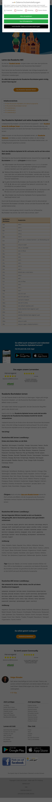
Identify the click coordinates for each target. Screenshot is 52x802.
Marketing (29, 10)
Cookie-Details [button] (17, 30)
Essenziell (8, 10)
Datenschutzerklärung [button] (27, 30)
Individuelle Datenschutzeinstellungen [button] (26, 26)
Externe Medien (41, 10)
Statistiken (18, 10)
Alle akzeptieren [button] (26, 16)
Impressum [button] (35, 30)
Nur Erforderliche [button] (26, 21)
